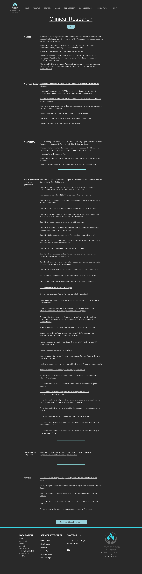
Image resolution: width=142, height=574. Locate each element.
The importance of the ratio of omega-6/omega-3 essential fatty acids (66, 509)
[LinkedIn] (68, 550)
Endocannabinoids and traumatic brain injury (56, 288)
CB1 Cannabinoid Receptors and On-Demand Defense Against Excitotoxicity (68, 275)
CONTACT (23, 556)
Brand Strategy (45, 558)
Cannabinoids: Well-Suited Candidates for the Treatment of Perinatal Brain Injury (69, 270)
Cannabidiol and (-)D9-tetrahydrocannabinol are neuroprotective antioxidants (68, 208)
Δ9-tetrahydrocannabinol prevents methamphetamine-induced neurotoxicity (68, 281)
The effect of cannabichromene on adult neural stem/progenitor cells (65, 118)
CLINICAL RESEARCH (26, 551)
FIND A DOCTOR (25, 548)
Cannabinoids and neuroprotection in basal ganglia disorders (62, 248)
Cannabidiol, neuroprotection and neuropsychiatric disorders (62, 222)
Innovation (43, 547)
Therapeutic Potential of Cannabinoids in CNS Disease (60, 123)
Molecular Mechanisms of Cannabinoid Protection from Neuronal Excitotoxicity (68, 327)
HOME (21, 539)
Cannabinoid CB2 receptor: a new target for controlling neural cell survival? (67, 235)
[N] (71, 27)
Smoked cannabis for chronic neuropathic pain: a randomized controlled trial (68, 164)
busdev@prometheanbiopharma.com (79, 541)
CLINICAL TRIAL (25, 553)
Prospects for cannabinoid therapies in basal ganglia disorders (62, 370)
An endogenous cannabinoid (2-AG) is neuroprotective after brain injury (66, 195)
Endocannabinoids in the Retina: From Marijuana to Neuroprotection (64, 294)
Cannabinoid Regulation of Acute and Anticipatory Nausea (61, 51)
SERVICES (22, 544)
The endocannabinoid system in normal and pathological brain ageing (65, 416)
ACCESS (22, 546)
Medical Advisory (46, 554)
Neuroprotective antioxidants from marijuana (56, 350)
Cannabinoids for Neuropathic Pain (53, 154)
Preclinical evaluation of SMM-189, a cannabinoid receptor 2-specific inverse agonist (71, 364)
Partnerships (44, 551)
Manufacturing (45, 544)
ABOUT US (23, 541)
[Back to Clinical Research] (71, 522)
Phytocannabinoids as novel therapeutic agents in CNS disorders (64, 113)
